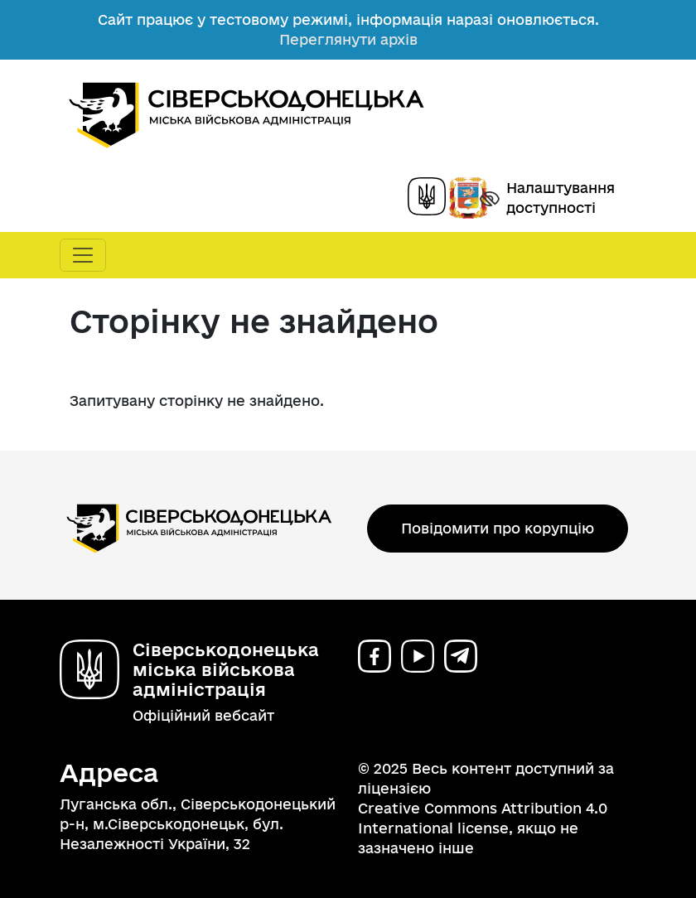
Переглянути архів (348, 39)
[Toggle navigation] (83, 255)
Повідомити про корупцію (497, 528)
